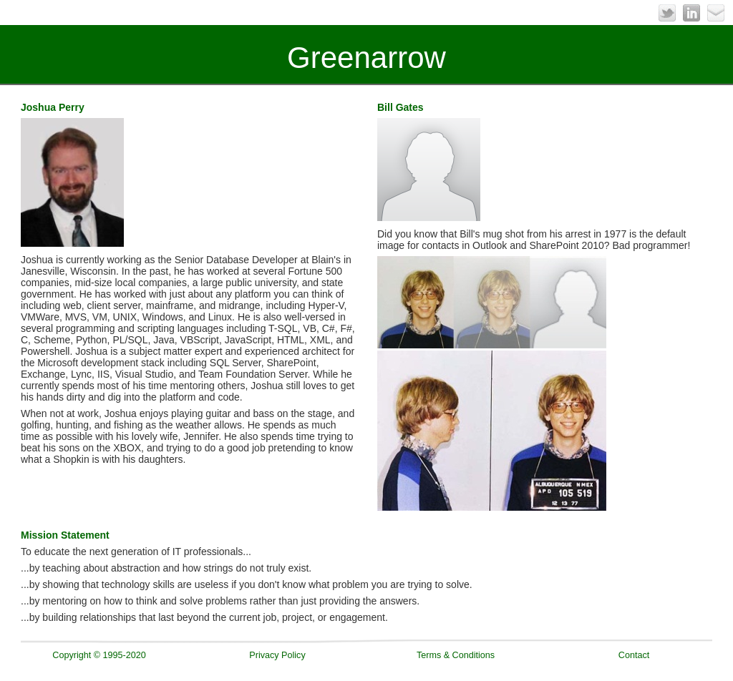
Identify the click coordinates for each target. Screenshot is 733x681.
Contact (633, 655)
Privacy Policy (277, 655)
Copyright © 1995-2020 (98, 655)
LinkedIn (691, 12)
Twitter (667, 12)
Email (715, 12)
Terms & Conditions (456, 655)
